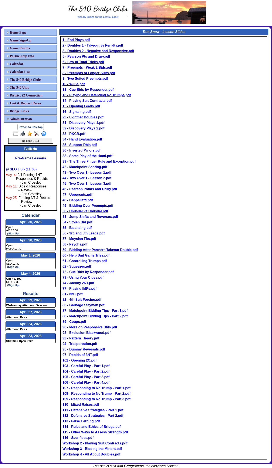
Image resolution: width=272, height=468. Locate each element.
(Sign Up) (13, 233)
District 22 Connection (24, 95)
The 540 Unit (18, 87)
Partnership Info (20, 56)
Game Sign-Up (19, 40)
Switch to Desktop (31, 127)
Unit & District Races (24, 103)
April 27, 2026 (30, 312)
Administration (19, 119)
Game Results (18, 48)
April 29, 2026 (30, 300)
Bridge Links (18, 111)
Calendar (15, 64)
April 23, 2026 (30, 336)
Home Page (16, 32)
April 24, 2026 (30, 324)
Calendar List (18, 72)
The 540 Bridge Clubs (24, 79)
